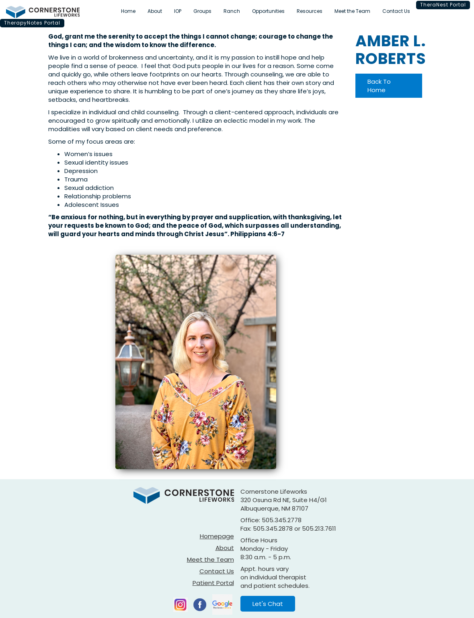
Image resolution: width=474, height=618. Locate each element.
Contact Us (396, 11)
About (155, 11)
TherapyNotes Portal (32, 22)
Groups (202, 11)
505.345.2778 (282, 520)
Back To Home (379, 85)
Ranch (232, 11)
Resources (309, 11)
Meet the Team (352, 11)
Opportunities (268, 11)
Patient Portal (213, 583)
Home (128, 11)
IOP (177, 11)
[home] (43, 12)
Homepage (217, 536)
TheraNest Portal (443, 4)
